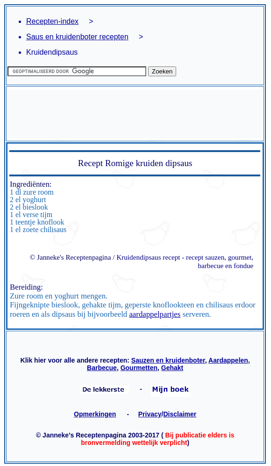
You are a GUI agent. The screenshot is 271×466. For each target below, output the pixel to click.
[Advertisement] (135, 113)
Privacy (150, 414)
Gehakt (172, 367)
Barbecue (102, 367)
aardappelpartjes (154, 314)
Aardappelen (228, 360)
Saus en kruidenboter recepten (77, 37)
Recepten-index (52, 21)
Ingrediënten (30, 184)
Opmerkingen (95, 414)
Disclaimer (179, 414)
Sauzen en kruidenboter (168, 360)
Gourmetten (139, 367)
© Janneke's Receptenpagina (70, 257)
